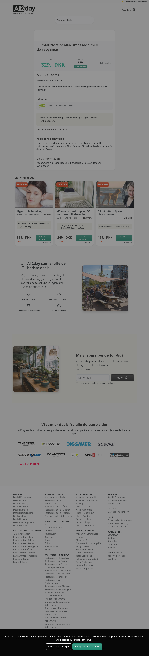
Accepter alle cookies (87, 646)
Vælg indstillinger (58, 646)
